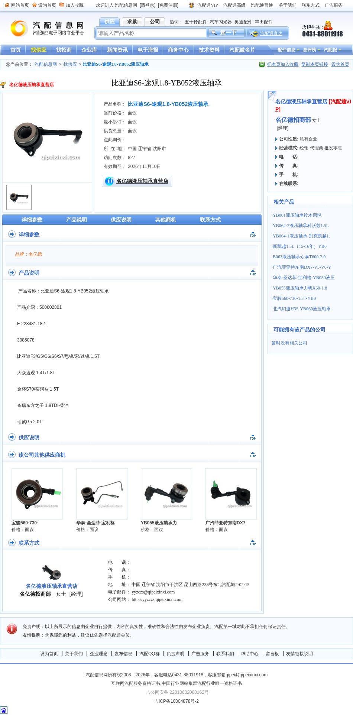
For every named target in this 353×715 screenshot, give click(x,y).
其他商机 (165, 220)
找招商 (64, 50)
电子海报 (147, 50)
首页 (15, 50)
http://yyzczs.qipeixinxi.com (157, 599)
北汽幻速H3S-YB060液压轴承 (302, 308)
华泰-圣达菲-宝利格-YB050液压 (304, 277)
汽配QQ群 (149, 653)
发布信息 (123, 653)
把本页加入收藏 (282, 64)
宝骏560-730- (25, 522)
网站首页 (20, 5)
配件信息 (286, 49)
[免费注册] (168, 5)
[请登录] (148, 5)
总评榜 (309, 49)
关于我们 (288, 5)
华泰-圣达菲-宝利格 (95, 522)
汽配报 (330, 49)
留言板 (272, 653)
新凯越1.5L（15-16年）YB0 (300, 246)
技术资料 (209, 50)
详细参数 (32, 220)
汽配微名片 (242, 50)
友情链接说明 (299, 653)
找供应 (38, 50)
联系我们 (225, 653)
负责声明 (175, 653)
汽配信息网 (42, 28)
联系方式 (311, 5)
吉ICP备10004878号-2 (176, 701)
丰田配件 (264, 22)
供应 (109, 22)
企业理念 (99, 653)
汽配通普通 (262, 5)
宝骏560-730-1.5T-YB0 (294, 298)
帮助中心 (250, 653)
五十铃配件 (196, 22)
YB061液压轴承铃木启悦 (297, 215)
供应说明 (121, 220)
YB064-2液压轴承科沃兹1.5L (301, 225)
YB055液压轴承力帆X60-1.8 (300, 288)
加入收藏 (75, 5)
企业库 (89, 50)
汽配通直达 (271, 33)
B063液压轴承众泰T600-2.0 (299, 256)
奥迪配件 (243, 22)
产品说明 (76, 220)
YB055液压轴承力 (159, 522)
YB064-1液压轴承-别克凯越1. (301, 236)
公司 (155, 22)
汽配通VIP (207, 5)
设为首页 (47, 5)
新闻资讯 (117, 50)
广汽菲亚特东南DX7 (225, 522)
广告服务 (334, 5)
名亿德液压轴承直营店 (142, 181)
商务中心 (178, 50)
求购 (132, 22)
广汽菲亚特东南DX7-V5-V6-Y (302, 267)
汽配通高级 (234, 5)
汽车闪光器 (221, 22)
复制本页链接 (314, 64)
